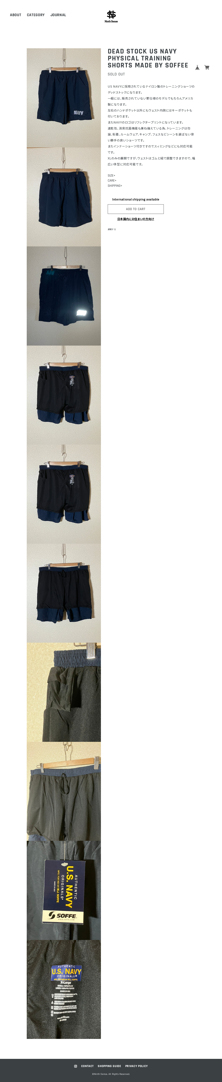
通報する (112, 229)
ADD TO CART (135, 209)
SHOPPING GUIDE (109, 1066)
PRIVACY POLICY (136, 1066)
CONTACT (87, 1066)
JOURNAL (58, 15)
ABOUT (15, 15)
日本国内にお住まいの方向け (135, 219)
